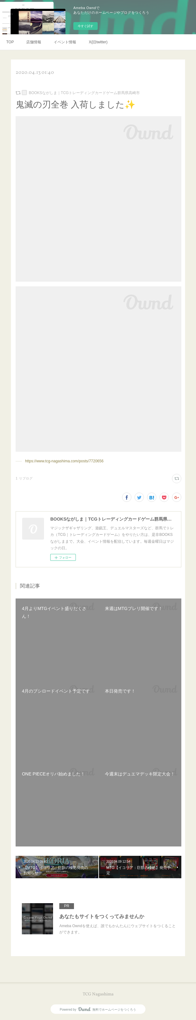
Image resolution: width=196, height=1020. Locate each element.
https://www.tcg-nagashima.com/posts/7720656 (64, 461)
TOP (10, 42)
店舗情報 (33, 42)
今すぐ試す (85, 26)
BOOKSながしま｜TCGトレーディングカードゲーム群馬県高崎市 (84, 93)
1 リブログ (24, 478)
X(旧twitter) (98, 42)
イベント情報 (65, 42)
